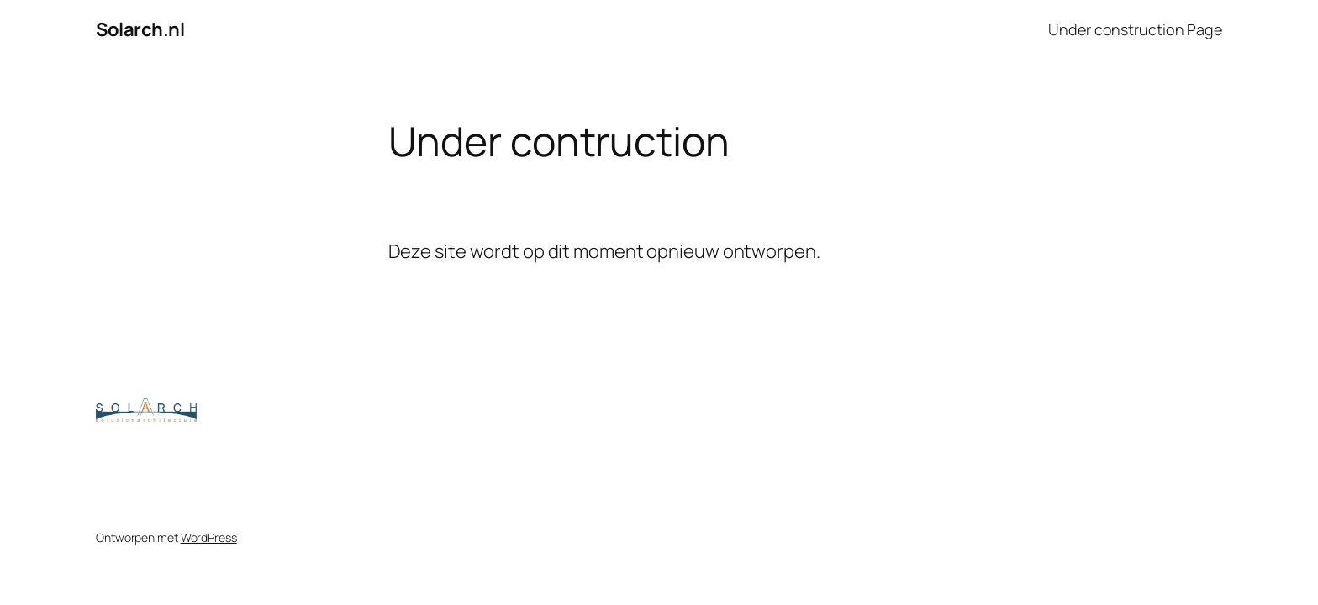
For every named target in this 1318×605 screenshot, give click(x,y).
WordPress (209, 537)
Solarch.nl (140, 29)
